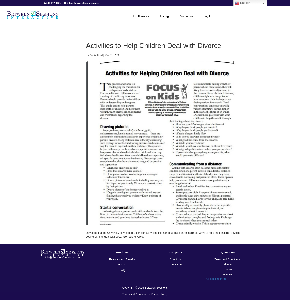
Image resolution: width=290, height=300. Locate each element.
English (242, 3)
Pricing (164, 16)
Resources (186, 16)
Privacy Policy (159, 294)
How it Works (140, 16)
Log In (208, 16)
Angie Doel (96, 55)
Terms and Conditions (135, 294)
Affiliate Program (216, 278)
